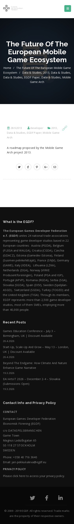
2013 (46, 72)
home (7, 68)
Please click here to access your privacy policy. (34, 476)
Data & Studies (31, 72)
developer (36, 128)
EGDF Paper (32, 77)
